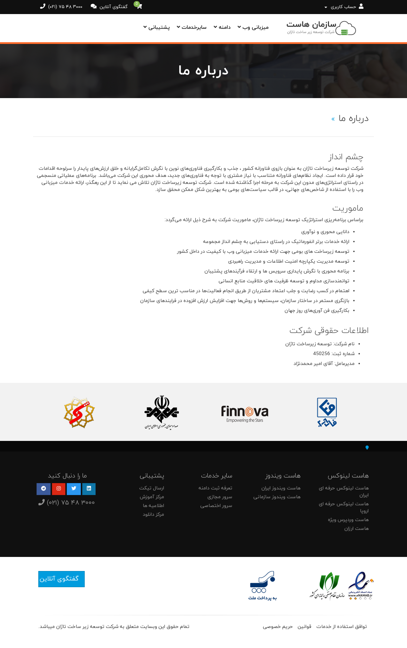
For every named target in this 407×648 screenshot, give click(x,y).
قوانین (304, 626)
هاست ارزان (356, 528)
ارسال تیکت (151, 488)
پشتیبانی (156, 27)
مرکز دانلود (153, 514)
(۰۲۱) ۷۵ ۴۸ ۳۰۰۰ (64, 7)
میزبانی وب (253, 27)
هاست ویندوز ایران (281, 488)
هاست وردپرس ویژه (348, 520)
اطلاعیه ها (153, 505)
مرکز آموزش (152, 497)
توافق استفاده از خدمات (341, 626)
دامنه (222, 27)
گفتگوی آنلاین (113, 7)
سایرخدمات (192, 27)
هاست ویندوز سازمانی (277, 497)
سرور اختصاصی (216, 505)
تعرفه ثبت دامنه (215, 488)
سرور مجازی (219, 497)
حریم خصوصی (278, 626)
